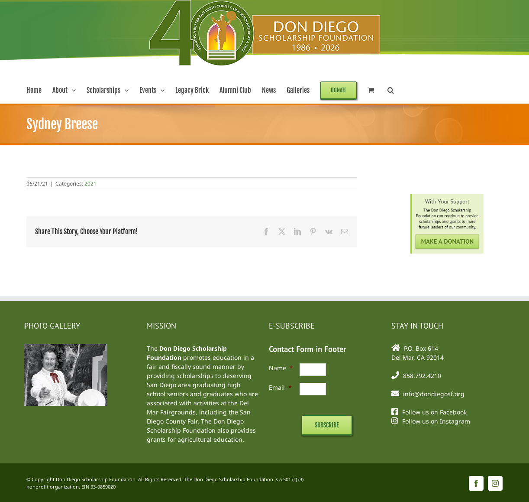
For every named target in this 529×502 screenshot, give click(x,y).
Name (281, 368)
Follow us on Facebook (434, 412)
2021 (90, 183)
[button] (390, 90)
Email (280, 387)
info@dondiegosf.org (433, 394)
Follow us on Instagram (436, 421)
